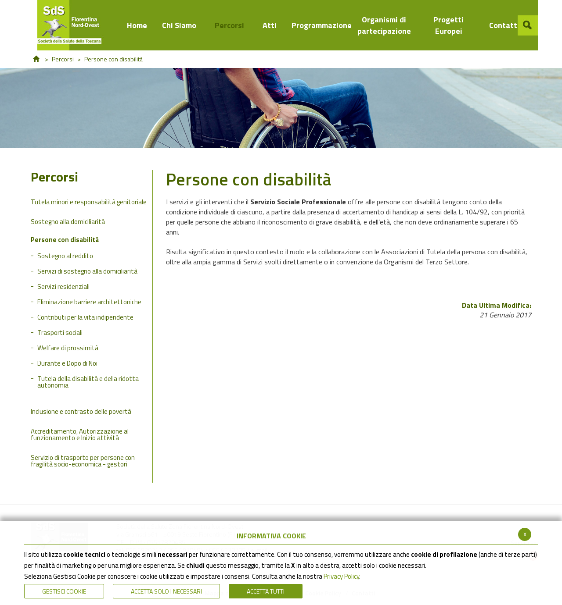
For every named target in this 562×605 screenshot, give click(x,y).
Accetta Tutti (266, 591)
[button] (528, 25)
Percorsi (63, 59)
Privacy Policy (341, 576)
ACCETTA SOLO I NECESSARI (166, 591)
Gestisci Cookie (64, 591)
